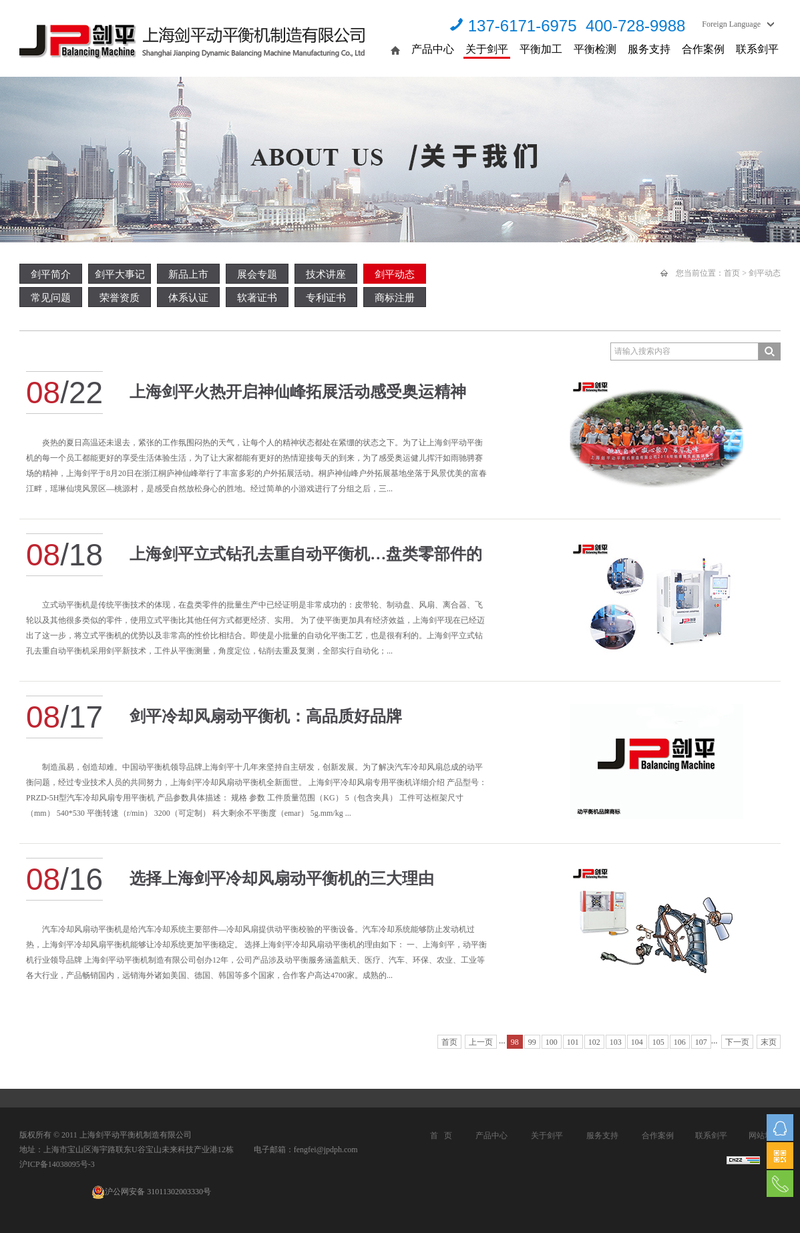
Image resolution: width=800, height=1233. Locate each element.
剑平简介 (51, 274)
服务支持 (649, 49)
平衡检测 (595, 49)
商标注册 (395, 297)
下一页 (737, 1042)
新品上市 (188, 274)
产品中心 (432, 49)
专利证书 (326, 297)
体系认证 (188, 297)
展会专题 (257, 274)
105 (658, 1042)
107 (701, 1042)
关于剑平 (486, 49)
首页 (732, 273)
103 (616, 1042)
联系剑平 (757, 49)
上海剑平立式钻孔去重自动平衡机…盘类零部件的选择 (306, 560)
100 (552, 1042)
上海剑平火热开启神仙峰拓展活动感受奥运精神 (298, 392)
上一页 (481, 1042)
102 (594, 1042)
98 (515, 1042)
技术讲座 (326, 274)
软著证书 (257, 297)
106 (680, 1042)
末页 (769, 1042)
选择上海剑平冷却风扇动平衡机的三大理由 (282, 878)
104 (637, 1042)
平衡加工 (541, 49)
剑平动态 (395, 274)
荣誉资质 (119, 297)
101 (573, 1042)
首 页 (441, 1135)
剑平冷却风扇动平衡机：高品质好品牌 (266, 716)
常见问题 (51, 297)
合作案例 (703, 49)
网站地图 (765, 1135)
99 (532, 1042)
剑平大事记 (120, 274)
